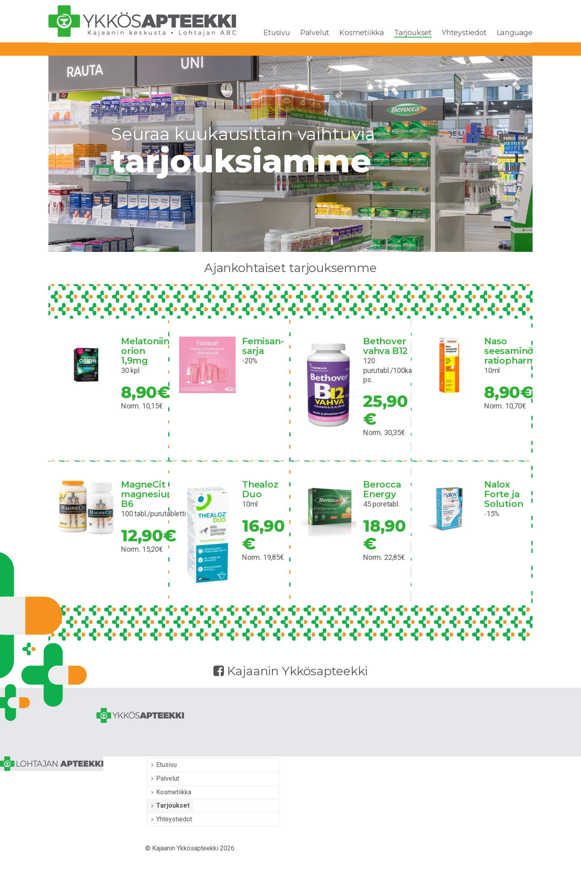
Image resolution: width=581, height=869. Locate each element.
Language (515, 32)
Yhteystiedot (464, 32)
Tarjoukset (413, 32)
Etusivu (276, 32)
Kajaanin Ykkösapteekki (290, 671)
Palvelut (314, 32)
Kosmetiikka (361, 32)
